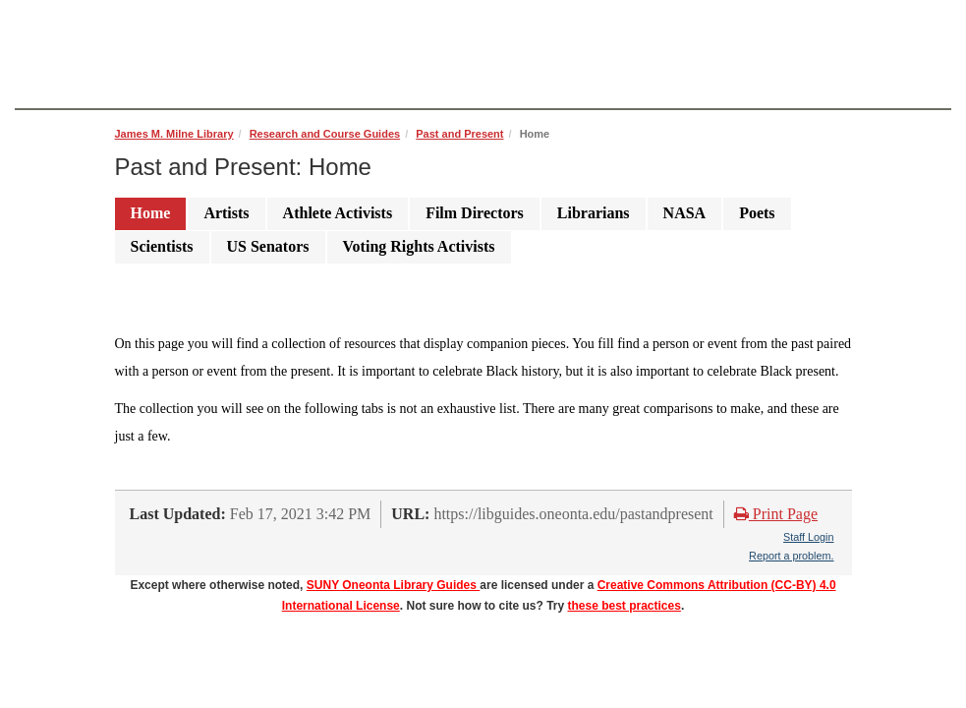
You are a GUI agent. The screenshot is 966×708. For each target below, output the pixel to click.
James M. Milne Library (174, 134)
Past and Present (459, 134)
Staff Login (808, 537)
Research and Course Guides (325, 134)
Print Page (776, 513)
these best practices (624, 606)
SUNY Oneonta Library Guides (393, 585)
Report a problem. (791, 555)
